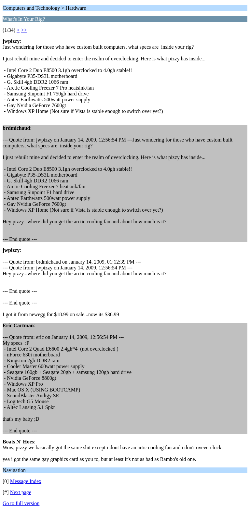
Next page (20, 492)
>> (24, 30)
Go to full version (21, 503)
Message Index (25, 481)
